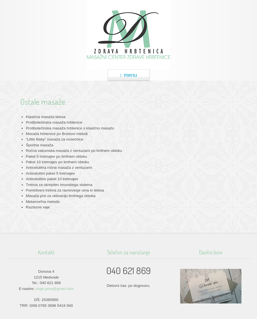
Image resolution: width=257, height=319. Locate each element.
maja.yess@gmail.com (55, 289)
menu (128, 75)
